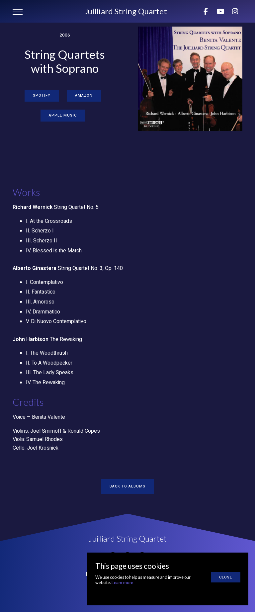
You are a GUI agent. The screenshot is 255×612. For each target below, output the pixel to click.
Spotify (41, 95)
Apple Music (63, 115)
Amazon (84, 95)
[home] (126, 11)
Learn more (122, 583)
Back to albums (127, 486)
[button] (17, 12)
